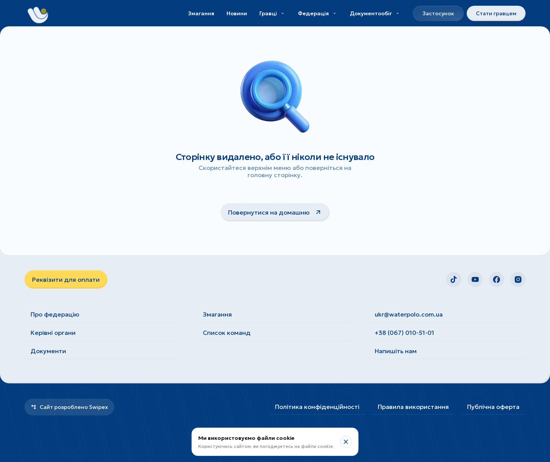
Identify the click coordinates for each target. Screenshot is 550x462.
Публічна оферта (493, 406)
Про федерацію (55, 314)
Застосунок (438, 13)
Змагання (201, 13)
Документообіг (375, 13)
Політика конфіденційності (317, 406)
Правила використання (413, 406)
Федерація (318, 13)
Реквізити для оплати (66, 279)
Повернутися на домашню (275, 212)
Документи (48, 351)
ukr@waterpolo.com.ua (409, 314)
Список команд (227, 332)
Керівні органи (53, 332)
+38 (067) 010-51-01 (404, 332)
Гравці (272, 13)
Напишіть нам (396, 351)
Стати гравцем (496, 13)
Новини (236, 13)
